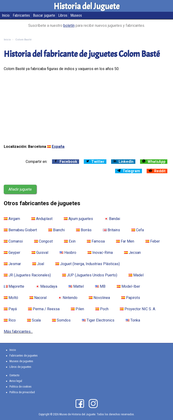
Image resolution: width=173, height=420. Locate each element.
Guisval (40, 252)
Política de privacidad (22, 392)
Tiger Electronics (98, 320)
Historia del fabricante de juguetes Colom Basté (82, 54)
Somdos (61, 320)
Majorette (14, 286)
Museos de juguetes (21, 361)
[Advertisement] (86, 108)
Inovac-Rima (100, 252)
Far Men (125, 241)
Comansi (13, 241)
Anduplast (41, 218)
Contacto (14, 375)
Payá (10, 309)
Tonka (133, 320)
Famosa (96, 241)
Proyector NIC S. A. (138, 309)
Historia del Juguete (87, 6)
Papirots (130, 297)
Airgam (12, 218)
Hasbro (68, 252)
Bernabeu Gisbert (20, 230)
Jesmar (12, 264)
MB (100, 286)
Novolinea (99, 297)
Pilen (77, 309)
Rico (10, 320)
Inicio (6, 15)
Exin (70, 241)
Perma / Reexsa (44, 309)
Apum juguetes (78, 218)
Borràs (84, 230)
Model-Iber (128, 286)
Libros (62, 15)
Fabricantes (21, 15)
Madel (136, 275)
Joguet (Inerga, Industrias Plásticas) (87, 264)
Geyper (12, 252)
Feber (152, 241)
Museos (76, 15)
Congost (43, 241)
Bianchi (56, 230)
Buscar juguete (44, 15)
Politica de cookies (20, 386)
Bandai (112, 218)
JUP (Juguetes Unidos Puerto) (89, 275)
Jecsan (132, 252)
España (58, 146)
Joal (38, 264)
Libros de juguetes (20, 367)
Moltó (11, 297)
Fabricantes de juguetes (23, 355)
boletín (69, 25)
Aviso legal (15, 381)
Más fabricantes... (18, 331)
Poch (102, 309)
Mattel (76, 286)
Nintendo (67, 297)
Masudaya (46, 286)
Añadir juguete (20, 189)
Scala (34, 320)
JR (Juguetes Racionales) (27, 275)
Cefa (137, 230)
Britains (111, 230)
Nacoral (38, 297)
